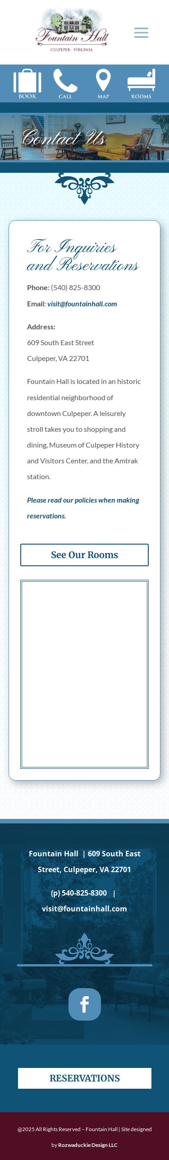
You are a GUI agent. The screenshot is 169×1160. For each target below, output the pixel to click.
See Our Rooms (84, 554)
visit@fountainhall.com (82, 303)
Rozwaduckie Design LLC (88, 1145)
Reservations (85, 1078)
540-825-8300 (84, 893)
